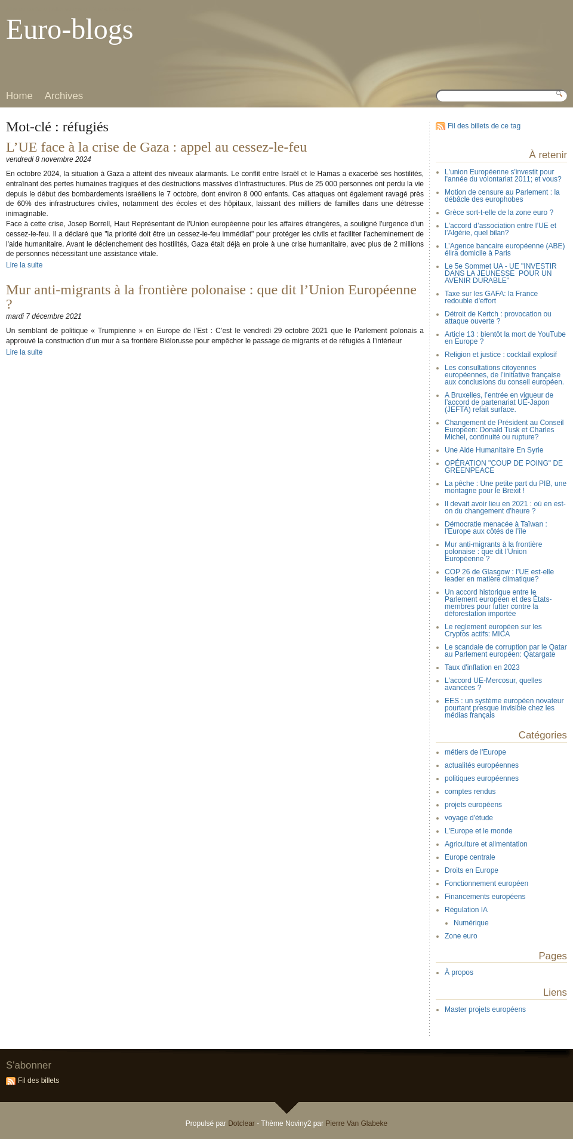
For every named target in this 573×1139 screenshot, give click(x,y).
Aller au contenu (26, 8)
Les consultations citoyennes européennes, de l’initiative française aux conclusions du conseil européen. (504, 375)
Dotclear (241, 1123)
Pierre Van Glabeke (356, 1123)
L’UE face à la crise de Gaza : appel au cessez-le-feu (156, 147)
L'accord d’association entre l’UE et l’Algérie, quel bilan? (500, 229)
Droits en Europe (471, 870)
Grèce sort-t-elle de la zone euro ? (499, 212)
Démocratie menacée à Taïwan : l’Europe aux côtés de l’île (496, 527)
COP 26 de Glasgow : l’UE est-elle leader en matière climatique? (499, 575)
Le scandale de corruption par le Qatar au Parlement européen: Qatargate (506, 650)
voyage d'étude (469, 818)
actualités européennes (482, 765)
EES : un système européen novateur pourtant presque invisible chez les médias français (504, 708)
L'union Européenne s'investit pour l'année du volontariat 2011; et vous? (503, 175)
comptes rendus (470, 791)
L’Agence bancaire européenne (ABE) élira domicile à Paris (505, 249)
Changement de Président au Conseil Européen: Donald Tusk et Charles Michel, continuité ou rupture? (504, 429)
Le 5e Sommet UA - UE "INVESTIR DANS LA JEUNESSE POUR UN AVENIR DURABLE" (501, 273)
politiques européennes (482, 778)
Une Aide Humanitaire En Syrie (494, 450)
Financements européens (485, 896)
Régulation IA (466, 910)
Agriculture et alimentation (486, 844)
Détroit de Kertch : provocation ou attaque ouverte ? (498, 317)
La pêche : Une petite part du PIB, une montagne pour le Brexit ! (505, 487)
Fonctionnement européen (486, 883)
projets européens (473, 805)
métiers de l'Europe (475, 752)
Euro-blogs (69, 29)
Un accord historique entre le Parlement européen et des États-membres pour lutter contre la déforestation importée (498, 603)
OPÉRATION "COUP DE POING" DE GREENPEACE (504, 467)
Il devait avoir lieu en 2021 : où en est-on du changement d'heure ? (505, 507)
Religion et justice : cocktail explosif (501, 354)
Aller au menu (69, 8)
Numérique (471, 923)
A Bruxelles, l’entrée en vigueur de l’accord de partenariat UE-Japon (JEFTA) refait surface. (499, 402)
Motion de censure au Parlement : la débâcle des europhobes (502, 196)
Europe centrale (470, 857)
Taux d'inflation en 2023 (482, 667)
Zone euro (461, 936)
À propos (459, 972)
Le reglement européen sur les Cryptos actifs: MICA (493, 630)
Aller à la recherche (116, 8)
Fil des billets (38, 1080)
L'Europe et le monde (479, 831)
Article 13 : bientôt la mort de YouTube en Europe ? (505, 338)
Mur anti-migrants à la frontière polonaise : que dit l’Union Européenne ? (211, 297)
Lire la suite (24, 265)
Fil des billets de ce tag (484, 126)
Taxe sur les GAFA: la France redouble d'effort (491, 297)
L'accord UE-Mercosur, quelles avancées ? (493, 684)
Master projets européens (485, 1009)
